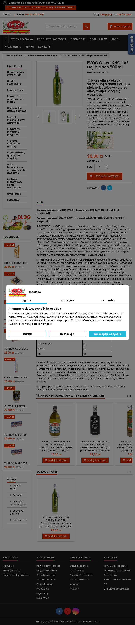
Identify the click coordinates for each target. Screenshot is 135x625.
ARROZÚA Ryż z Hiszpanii (18, 503)
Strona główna (22, 39)
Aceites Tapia (15, 487)
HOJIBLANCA (111, 99)
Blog (114, 39)
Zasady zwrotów (45, 579)
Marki (11, 479)
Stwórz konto (124, 14)
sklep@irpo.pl (120, 588)
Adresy (74, 584)
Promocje (78, 39)
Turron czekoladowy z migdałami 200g (17, 348)
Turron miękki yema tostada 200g (17, 434)
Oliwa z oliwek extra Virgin (15, 73)
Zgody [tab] (26, 300)
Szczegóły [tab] (67, 300)
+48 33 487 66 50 (34, 14)
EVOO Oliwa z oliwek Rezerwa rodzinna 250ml (17, 377)
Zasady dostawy (45, 575)
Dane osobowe (79, 565)
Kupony (74, 588)
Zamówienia (77, 570)
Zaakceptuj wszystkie (108, 334)
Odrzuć (27, 334)
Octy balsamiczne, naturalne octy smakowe (16, 169)
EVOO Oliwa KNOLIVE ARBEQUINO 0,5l (56, 519)
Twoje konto (80, 557)
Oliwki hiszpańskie (14, 82)
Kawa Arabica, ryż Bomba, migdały (16, 155)
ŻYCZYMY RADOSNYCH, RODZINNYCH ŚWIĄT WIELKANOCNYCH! (40, 7)
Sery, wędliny (15, 90)
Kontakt (7, 14)
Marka (91, 72)
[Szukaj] (67, 26)
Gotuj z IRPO (98, 39)
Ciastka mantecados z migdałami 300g (17, 263)
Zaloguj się (106, 14)
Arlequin (17, 495)
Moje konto (13, 47)
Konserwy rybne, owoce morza (15, 99)
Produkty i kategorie (51, 39)
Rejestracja (42, 593)
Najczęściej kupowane (15, 575)
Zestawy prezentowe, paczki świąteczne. (14, 183)
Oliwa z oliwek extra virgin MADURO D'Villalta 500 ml (95, 444)
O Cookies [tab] (108, 300)
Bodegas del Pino (16, 512)
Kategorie (14, 66)
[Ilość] (99, 167)
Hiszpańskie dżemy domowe (16, 109)
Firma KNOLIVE (44, 259)
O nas (30, 47)
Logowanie (42, 588)
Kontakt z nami (44, 584)
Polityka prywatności (48, 565)
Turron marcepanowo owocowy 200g (17, 463)
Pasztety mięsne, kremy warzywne (16, 119)
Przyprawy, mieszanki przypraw (13, 131)
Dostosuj (67, 334)
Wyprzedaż (14, 193)
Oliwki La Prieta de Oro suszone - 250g (17, 406)
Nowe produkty (11, 570)
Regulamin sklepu (46, 570)
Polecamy (13, 200)
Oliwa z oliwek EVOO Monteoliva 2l (56, 443)
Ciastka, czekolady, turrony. (13, 143)
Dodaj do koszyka (104, 176)
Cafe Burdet (19, 520)
